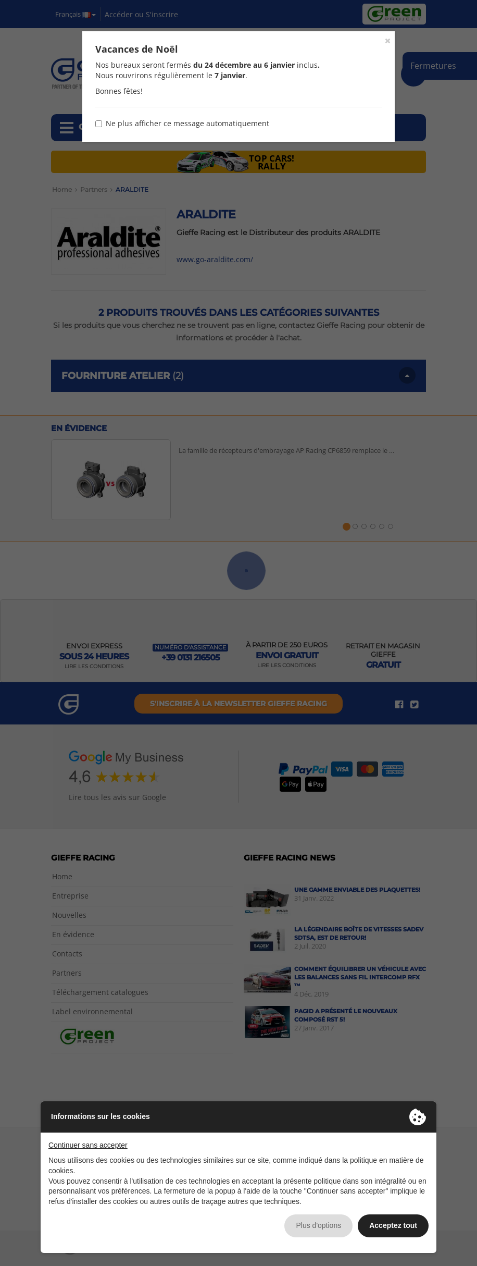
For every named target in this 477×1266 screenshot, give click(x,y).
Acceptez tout (393, 1225)
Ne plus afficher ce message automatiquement (182, 123)
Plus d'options (318, 1225)
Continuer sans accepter (88, 1145)
